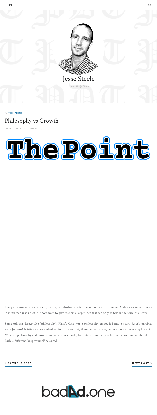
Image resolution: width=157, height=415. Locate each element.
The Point (15, 112)
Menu (10, 4)
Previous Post (18, 363)
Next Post (142, 363)
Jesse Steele (79, 78)
